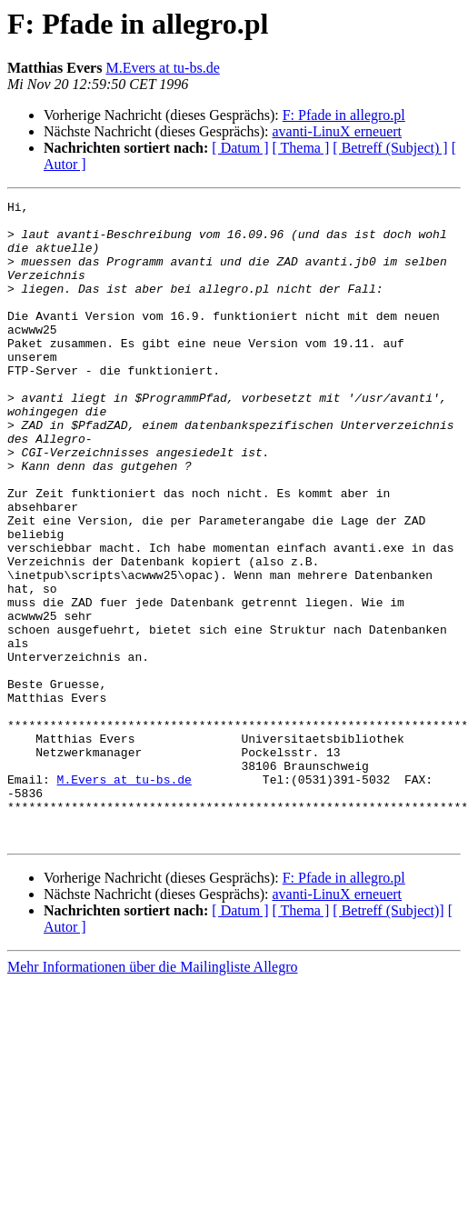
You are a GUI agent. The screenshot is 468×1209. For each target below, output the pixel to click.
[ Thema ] (301, 147)
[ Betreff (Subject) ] (390, 147)
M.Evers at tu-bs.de (162, 67)
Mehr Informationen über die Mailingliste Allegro (152, 1095)
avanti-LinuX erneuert (337, 131)
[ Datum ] (240, 147)
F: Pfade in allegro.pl (344, 115)
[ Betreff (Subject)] (388, 1038)
